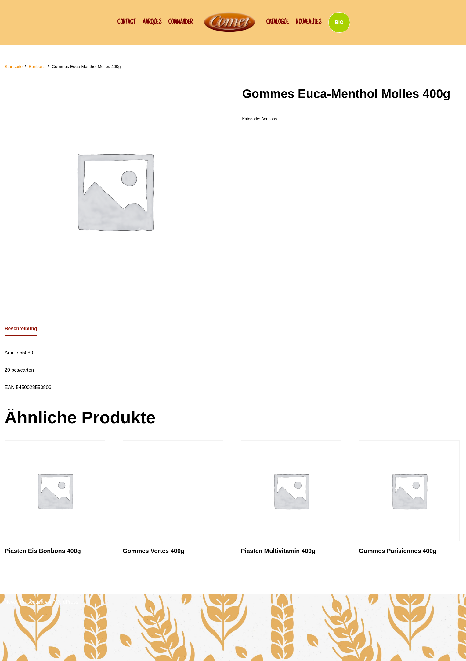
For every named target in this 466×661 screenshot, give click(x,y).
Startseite (14, 66)
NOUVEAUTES (308, 22)
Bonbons (37, 66)
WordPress (66, 602)
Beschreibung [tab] (21, 328)
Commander (180, 22)
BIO (339, 22)
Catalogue (277, 22)
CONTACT (126, 22)
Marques (151, 22)
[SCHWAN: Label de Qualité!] (229, 22)
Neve (10, 602)
